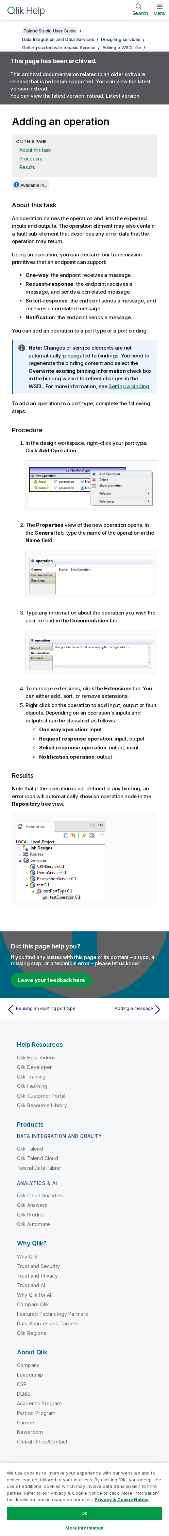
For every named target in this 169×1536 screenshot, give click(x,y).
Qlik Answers (32, 1205)
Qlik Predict (30, 1214)
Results (27, 167)
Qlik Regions (31, 1333)
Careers (26, 1422)
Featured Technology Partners (52, 1314)
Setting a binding (128, 386)
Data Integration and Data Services (58, 39)
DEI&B (24, 1394)
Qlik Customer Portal (41, 1096)
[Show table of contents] (14, 30)
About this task (35, 150)
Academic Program (39, 1403)
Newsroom (30, 1432)
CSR (22, 1384)
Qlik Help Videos (36, 1057)
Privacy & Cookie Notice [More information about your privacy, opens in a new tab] (122, 1499)
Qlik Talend (30, 1149)
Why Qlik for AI (34, 1295)
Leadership (30, 1375)
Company (28, 1365)
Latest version (122, 96)
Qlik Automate (33, 1224)
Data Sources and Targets (48, 1323)
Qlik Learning (32, 1086)
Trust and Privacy (37, 1276)
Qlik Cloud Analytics (40, 1195)
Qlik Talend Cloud (37, 1158)
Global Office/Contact (42, 1442)
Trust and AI (31, 1285)
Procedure (31, 158)
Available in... (33, 185)
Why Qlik (27, 1256)
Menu (160, 13)
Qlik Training (31, 1077)
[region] (84, 1499)
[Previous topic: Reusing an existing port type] (44, 1009)
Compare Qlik (33, 1304)
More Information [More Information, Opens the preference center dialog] (84, 1528)
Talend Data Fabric (39, 1168)
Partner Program (36, 1413)
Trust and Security (38, 1266)
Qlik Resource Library (42, 1105)
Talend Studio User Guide (49, 30)
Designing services (120, 39)
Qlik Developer (34, 1067)
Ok (84, 1513)
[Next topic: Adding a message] (125, 1009)
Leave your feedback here (51, 980)
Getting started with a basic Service (59, 47)
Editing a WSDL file (122, 47)
